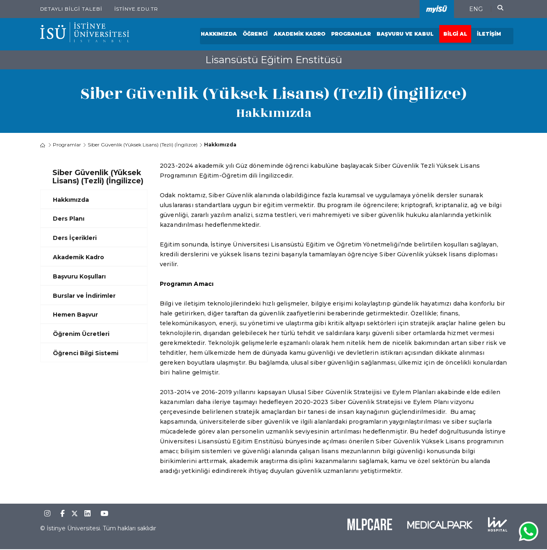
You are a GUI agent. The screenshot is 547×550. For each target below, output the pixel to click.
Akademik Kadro (300, 35)
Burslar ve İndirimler (84, 295)
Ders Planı (68, 219)
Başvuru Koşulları (79, 276)
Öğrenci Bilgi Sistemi (85, 353)
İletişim (489, 35)
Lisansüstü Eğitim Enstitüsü (273, 60)
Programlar (351, 35)
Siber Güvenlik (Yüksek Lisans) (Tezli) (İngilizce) (142, 145)
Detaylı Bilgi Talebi (71, 9)
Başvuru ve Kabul (405, 35)
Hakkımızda (220, 35)
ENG (476, 9)
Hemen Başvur (75, 315)
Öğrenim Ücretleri (81, 334)
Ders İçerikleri (75, 238)
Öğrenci (255, 35)
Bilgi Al (456, 35)
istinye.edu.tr (136, 9)
